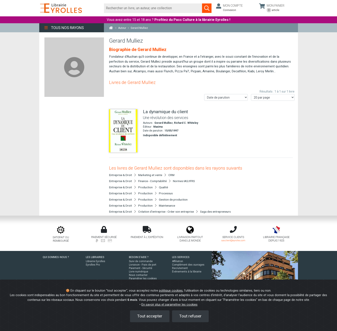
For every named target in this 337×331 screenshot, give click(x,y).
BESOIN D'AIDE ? (139, 257)
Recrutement (180, 268)
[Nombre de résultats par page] (273, 97)
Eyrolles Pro (93, 264)
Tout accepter (149, 316)
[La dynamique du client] (124, 130)
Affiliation (177, 261)
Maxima (158, 126)
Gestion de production (173, 199)
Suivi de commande (141, 261)
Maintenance (167, 205)
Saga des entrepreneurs (215, 211)
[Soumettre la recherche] (207, 8)
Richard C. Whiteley (186, 122)
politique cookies (171, 290)
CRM (171, 175)
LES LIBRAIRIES (95, 257)
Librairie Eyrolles (95, 261)
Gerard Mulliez (163, 122)
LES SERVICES (181, 257)
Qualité (163, 187)
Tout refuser (190, 316)
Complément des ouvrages (188, 264)
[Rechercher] (153, 8)
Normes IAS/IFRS (184, 181)
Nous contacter (138, 275)
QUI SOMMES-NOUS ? (56, 257)
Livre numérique (138, 271)
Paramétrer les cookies (143, 278)
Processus (166, 193)
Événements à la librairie (186, 271)
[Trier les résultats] (226, 97)
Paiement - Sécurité (140, 268)
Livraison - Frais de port (142, 264)
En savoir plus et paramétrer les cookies (169, 304)
